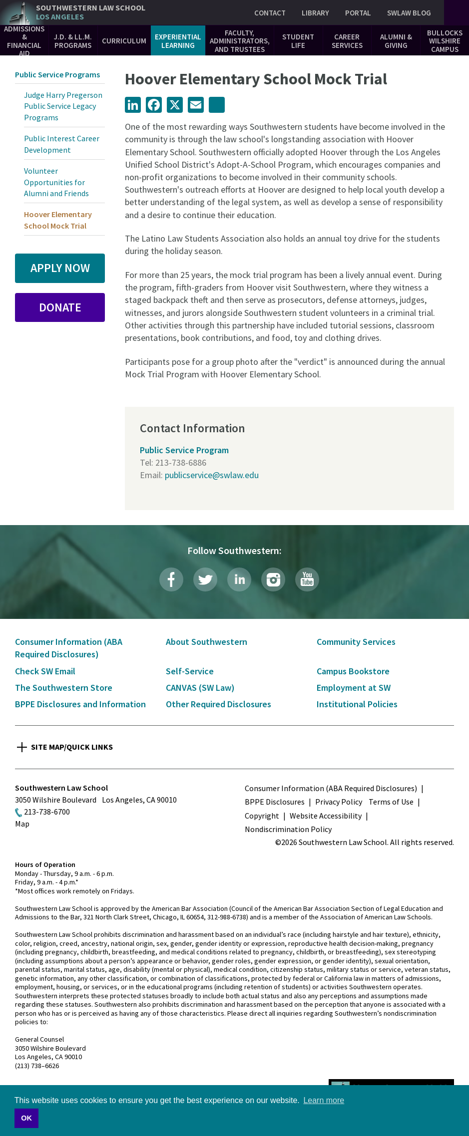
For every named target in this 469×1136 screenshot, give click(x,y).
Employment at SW (354, 687)
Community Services (356, 641)
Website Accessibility (326, 816)
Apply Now (60, 268)
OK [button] (26, 1118)
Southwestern (90, 12)
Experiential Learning (178, 41)
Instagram (273, 579)
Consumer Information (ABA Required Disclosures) (331, 788)
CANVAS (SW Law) (200, 687)
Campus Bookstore (353, 671)
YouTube (307, 579)
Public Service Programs (57, 74)
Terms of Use (391, 802)
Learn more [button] (323, 1100)
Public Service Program (184, 450)
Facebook (171, 579)
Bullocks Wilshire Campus (445, 41)
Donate (60, 307)
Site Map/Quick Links (72, 747)
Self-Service (190, 671)
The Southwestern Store (63, 687)
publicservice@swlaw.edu (212, 475)
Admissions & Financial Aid (24, 41)
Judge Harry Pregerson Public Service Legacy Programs (63, 106)
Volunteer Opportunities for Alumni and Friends (56, 182)
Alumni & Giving (396, 41)
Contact (270, 12)
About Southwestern (206, 641)
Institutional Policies (357, 704)
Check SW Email (45, 671)
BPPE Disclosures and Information (80, 704)
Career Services (347, 41)
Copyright (262, 816)
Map (22, 824)
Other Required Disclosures (218, 704)
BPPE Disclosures (275, 802)
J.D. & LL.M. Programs (73, 41)
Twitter (205, 579)
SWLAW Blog (409, 12)
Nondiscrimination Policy (288, 829)
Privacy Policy (338, 802)
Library (315, 12)
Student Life (298, 41)
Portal (358, 12)
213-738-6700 (47, 812)
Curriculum (124, 40)
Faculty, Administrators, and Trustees (240, 41)
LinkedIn (239, 579)
